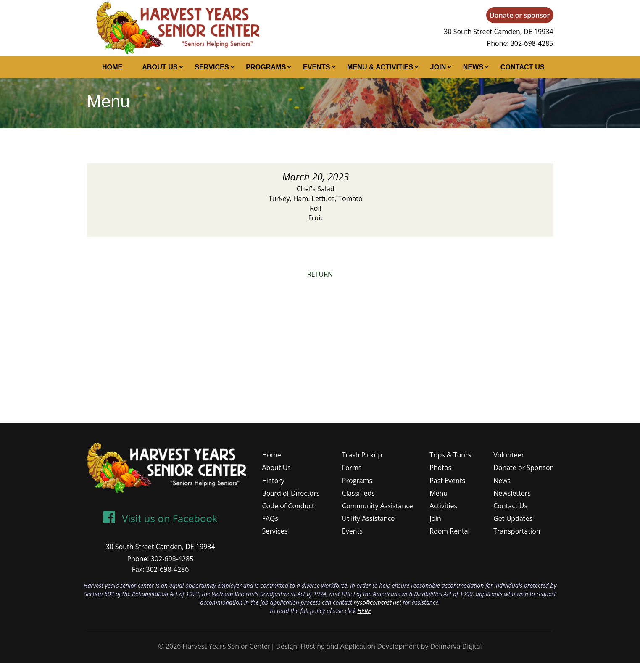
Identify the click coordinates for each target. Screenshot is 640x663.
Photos (440, 467)
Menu (438, 493)
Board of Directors (291, 493)
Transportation (516, 531)
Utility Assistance (368, 518)
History (273, 480)
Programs (266, 67)
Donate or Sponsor (523, 467)
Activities (443, 505)
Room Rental (449, 531)
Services (212, 67)
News (473, 67)
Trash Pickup (362, 455)
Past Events (447, 480)
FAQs (270, 518)
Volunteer (508, 455)
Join (438, 67)
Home (112, 67)
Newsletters (512, 493)
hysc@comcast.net (377, 602)
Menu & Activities (380, 67)
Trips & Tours (450, 455)
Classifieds (358, 493)
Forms (352, 467)
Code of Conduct (288, 505)
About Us (160, 67)
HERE (364, 611)
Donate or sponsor (520, 15)
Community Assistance (377, 505)
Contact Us (522, 67)
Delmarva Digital (456, 646)
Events (316, 67)
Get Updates (512, 518)
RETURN (320, 274)
